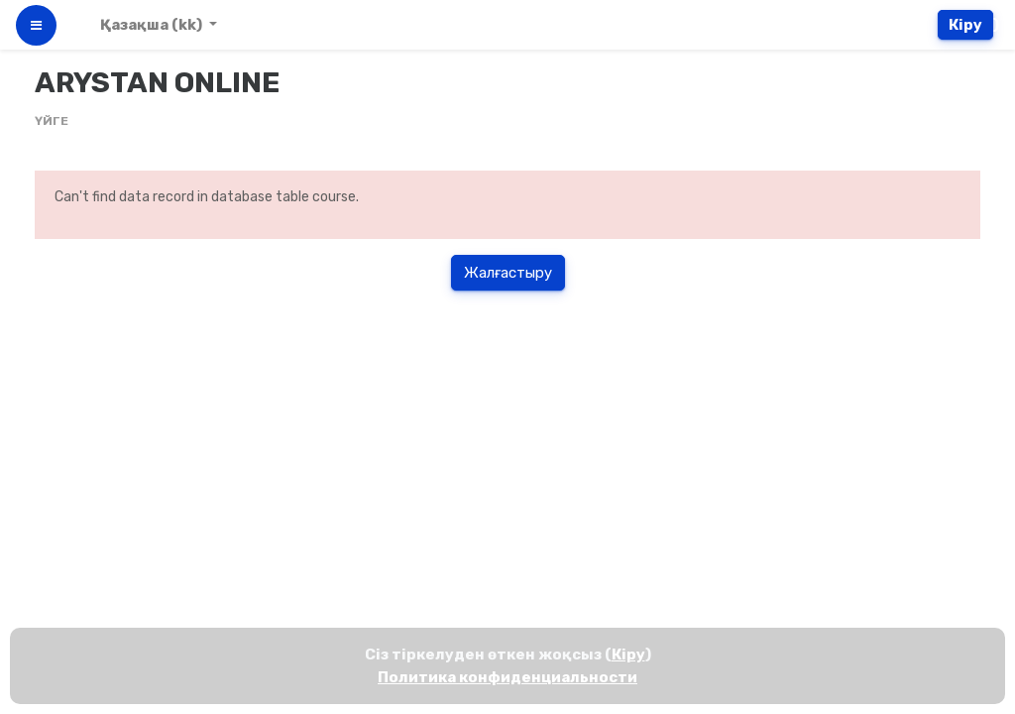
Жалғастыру (508, 273)
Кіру (965, 25)
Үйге (51, 121)
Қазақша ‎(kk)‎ (152, 25)
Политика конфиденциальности (507, 677)
